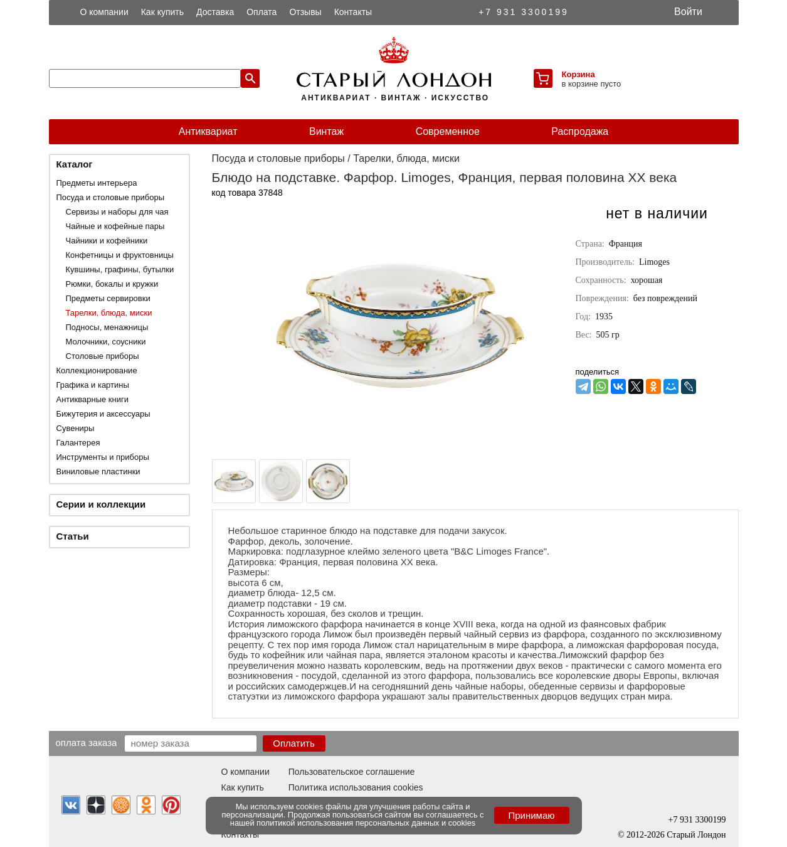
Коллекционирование (96, 370)
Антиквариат (208, 131)
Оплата (261, 12)
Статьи (72, 536)
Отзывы (305, 12)
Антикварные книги (92, 399)
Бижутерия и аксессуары (103, 413)
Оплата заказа (86, 742)
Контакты (353, 12)
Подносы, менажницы (107, 327)
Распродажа (579, 131)
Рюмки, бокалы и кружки (112, 284)
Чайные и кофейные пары (115, 226)
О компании (104, 12)
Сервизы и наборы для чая (117, 211)
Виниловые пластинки (98, 471)
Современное (448, 131)
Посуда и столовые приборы (110, 197)
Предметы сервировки (108, 298)
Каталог (74, 164)
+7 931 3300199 (523, 12)
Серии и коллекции (101, 504)
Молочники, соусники (106, 341)
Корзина (578, 74)
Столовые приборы (102, 356)
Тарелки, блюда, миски (109, 312)
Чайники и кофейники (107, 240)
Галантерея (78, 442)
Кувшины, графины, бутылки (120, 269)
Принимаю (531, 815)
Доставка (215, 12)
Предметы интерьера (96, 183)
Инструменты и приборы (102, 457)
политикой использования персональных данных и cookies (365, 823)
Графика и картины (92, 385)
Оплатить (294, 743)
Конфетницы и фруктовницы (120, 255)
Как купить (162, 12)
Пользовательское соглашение (351, 772)
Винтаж (326, 131)
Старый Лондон (696, 834)
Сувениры (75, 428)
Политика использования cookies (355, 787)
